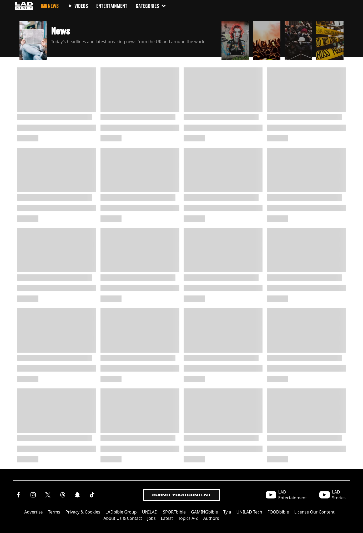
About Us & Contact (122, 518)
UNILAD (150, 512)
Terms (54, 512)
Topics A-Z (188, 518)
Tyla (227, 512)
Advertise (33, 512)
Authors (211, 518)
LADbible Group (121, 512)
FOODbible (278, 512)
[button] (118, 39)
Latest (167, 518)
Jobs (151, 518)
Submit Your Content (181, 495)
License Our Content (314, 512)
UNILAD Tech (249, 512)
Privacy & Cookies (82, 512)
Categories (151, 6)
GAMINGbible (204, 512)
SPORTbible (174, 512)
